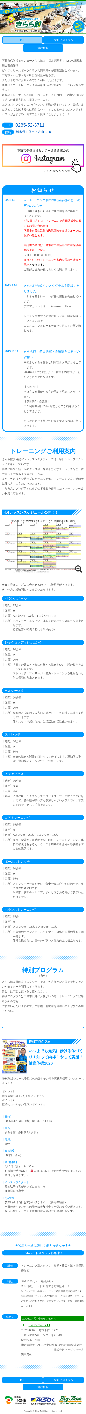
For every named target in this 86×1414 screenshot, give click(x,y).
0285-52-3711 (29, 125)
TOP (22, 39)
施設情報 (43, 48)
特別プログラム (63, 39)
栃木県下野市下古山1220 (33, 132)
